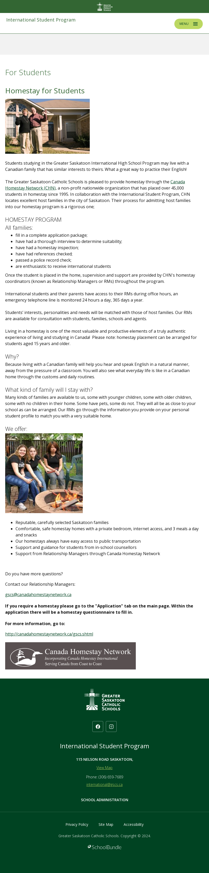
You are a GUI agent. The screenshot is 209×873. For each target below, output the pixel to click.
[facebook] (97, 726)
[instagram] (111, 726)
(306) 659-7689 (111, 776)
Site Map (106, 824)
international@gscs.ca (104, 784)
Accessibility (134, 824)
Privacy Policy (76, 824)
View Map (104, 767)
